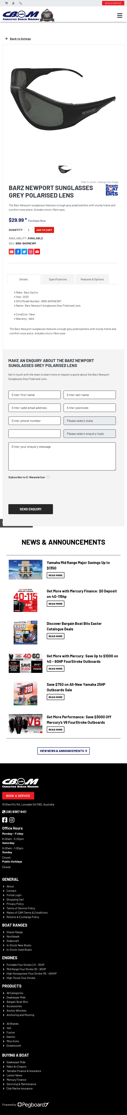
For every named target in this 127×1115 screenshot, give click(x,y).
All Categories (15, 993)
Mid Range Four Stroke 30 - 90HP (26, 969)
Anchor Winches (16, 1010)
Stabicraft (13, 940)
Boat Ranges (14, 925)
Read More (56, 575)
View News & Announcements (63, 751)
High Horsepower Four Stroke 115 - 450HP (32, 973)
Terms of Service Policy (21, 908)
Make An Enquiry (16, 1066)
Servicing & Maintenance (21, 1084)
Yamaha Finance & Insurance (24, 1071)
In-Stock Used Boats (19, 949)
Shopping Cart (15, 899)
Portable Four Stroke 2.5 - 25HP (26, 964)
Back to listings (18, 38)
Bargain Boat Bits (17, 1001)
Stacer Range (15, 932)
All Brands (13, 1023)
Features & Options (92, 279)
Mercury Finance (16, 1079)
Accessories (14, 1006)
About (10, 886)
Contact (11, 890)
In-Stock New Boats (19, 945)
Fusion (11, 1032)
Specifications (58, 279)
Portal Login (14, 895)
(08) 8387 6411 (14, 812)
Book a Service (18, 796)
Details (23, 279)
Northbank (13, 936)
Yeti (9, 1028)
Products (11, 985)
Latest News (14, 1075)
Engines (9, 957)
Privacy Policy (15, 903)
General (10, 879)
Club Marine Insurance (20, 1088)
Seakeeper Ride (16, 997)
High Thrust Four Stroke (21, 977)
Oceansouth (14, 1045)
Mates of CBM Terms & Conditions (27, 912)
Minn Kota (13, 1041)
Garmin (11, 1036)
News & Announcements (63, 542)
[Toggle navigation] (119, 15)
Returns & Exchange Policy (23, 917)
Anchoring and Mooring (20, 1015)
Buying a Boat (15, 1055)
